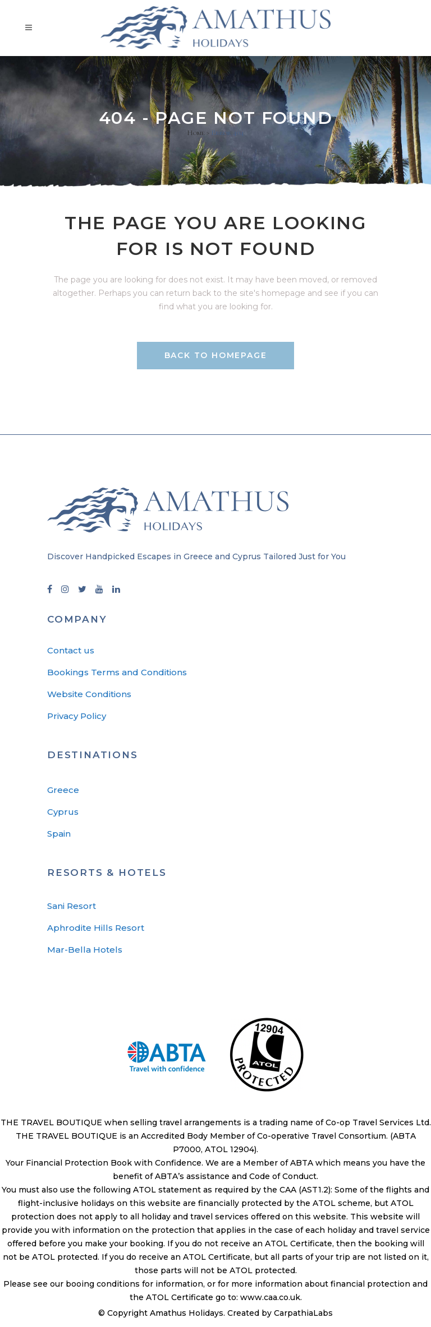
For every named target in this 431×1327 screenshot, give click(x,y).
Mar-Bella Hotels (84, 951)
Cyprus (63, 813)
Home (196, 132)
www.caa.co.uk (270, 1299)
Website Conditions (89, 695)
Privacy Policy (76, 717)
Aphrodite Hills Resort (95, 929)
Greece (63, 791)
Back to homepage (215, 355)
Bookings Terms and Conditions (117, 674)
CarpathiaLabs (303, 1315)
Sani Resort (71, 907)
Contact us (70, 652)
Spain (59, 835)
